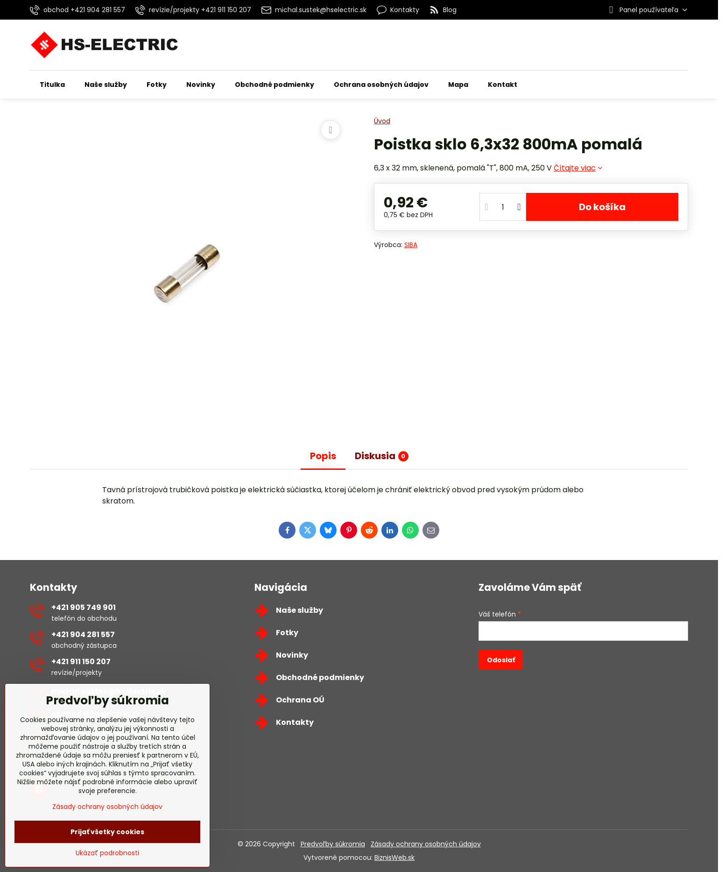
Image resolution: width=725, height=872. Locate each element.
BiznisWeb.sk (394, 857)
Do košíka (602, 206)
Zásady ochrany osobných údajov (426, 844)
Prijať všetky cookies (107, 832)
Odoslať (501, 660)
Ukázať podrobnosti (107, 853)
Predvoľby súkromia (333, 844)
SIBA (410, 244)
